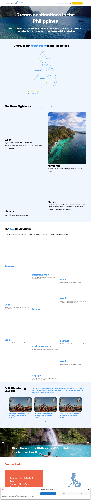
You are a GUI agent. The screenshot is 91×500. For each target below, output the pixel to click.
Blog (66, 3)
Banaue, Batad (40, 197)
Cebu (8, 231)
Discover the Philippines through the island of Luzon (19, 345)
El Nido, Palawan (41, 266)
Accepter (48, 493)
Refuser (64, 493)
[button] (88, 489)
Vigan (8, 266)
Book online (77, 3)
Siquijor (36, 300)
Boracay (9, 197)
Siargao (64, 265)
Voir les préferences (81, 493)
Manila (64, 230)
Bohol (63, 197)
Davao (36, 231)
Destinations (60, 3)
